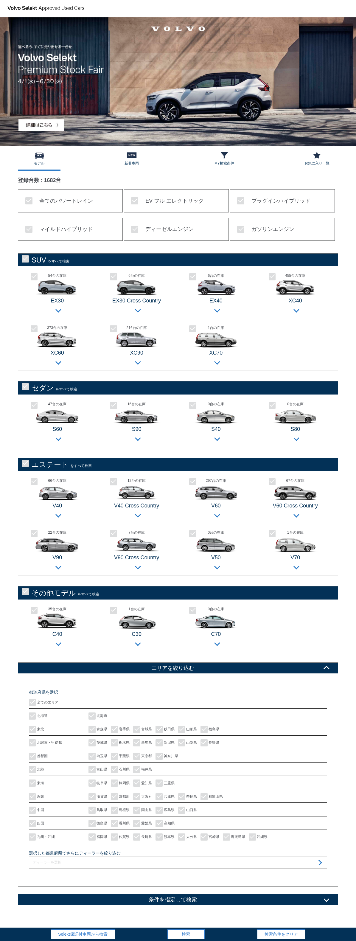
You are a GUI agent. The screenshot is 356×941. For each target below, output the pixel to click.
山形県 (187, 729)
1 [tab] (133, 135)
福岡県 (97, 837)
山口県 (187, 810)
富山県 (97, 769)
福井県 (142, 769)
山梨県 (187, 742)
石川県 (120, 769)
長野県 (209, 742)
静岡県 (120, 783)
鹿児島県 (234, 837)
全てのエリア (43, 702)
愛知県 (142, 783)
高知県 (165, 823)
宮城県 (142, 729)
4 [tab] (223, 135)
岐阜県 (97, 783)
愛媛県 (142, 823)
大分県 (187, 837)
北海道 (38, 716)
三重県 (165, 783)
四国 (36, 823)
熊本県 (165, 837)
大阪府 (142, 796)
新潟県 (165, 742)
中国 (36, 810)
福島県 (209, 729)
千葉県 (120, 756)
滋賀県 (97, 796)
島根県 (120, 810)
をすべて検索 (45, 259)
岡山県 (142, 810)
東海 (36, 783)
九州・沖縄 (42, 837)
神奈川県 (167, 756)
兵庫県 (165, 796)
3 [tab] (193, 135)
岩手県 (120, 729)
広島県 (165, 810)
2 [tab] (163, 135)
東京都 (142, 756)
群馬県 (142, 742)
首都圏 (38, 756)
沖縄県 (258, 837)
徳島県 (97, 823)
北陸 (36, 769)
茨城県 (97, 742)
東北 (36, 729)
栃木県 (120, 742)
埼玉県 (97, 756)
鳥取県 (97, 810)
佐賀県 (120, 837)
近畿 (36, 796)
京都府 (120, 796)
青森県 (97, 729)
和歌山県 (211, 796)
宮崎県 (209, 837)
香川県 (120, 823)
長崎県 (142, 837)
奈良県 (187, 796)
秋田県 (165, 729)
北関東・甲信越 (45, 742)
